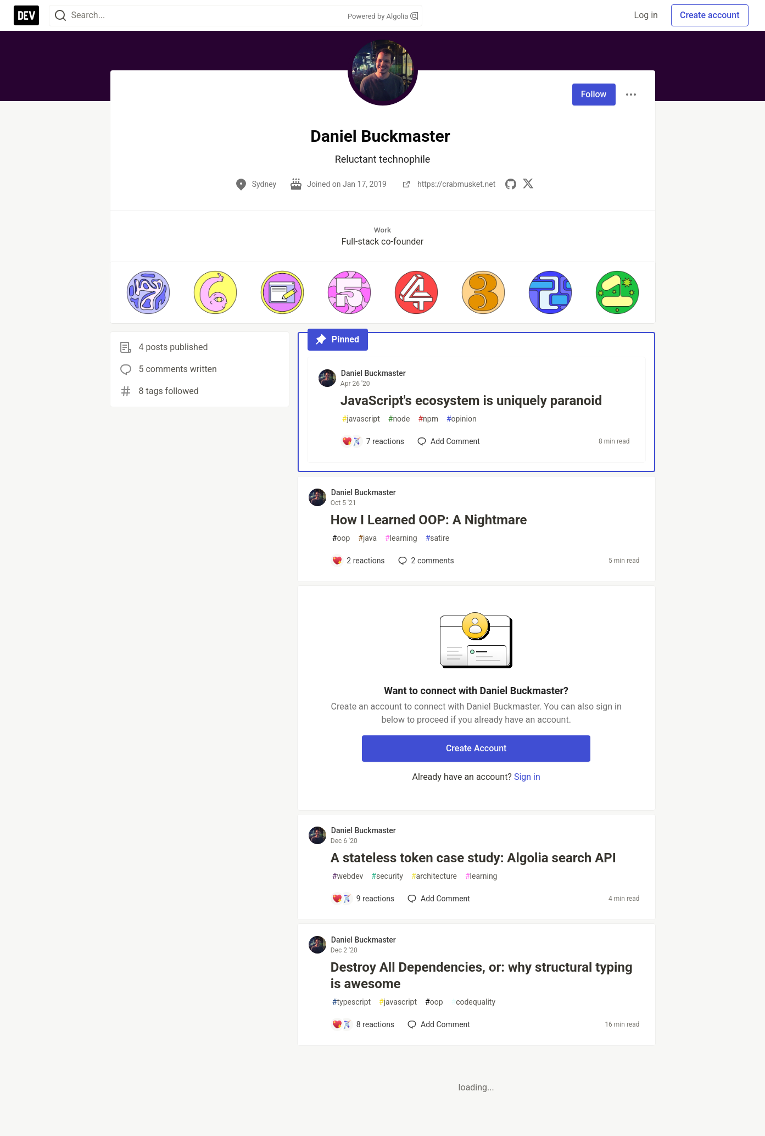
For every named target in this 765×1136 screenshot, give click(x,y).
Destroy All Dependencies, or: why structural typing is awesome (482, 975)
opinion (461, 419)
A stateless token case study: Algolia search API (473, 858)
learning (401, 538)
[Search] (60, 15)
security (387, 876)
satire (438, 538)
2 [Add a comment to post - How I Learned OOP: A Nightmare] (425, 560)
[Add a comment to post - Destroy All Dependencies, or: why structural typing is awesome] (363, 1024)
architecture (434, 876)
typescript (351, 1002)
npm (428, 419)
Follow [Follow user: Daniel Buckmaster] (594, 94)
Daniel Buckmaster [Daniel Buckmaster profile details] (373, 373)
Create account (710, 15)
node (399, 419)
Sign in (527, 777)
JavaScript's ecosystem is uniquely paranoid (471, 400)
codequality (473, 1002)
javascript (361, 419)
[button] (148, 292)
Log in (646, 15)
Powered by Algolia (383, 16)
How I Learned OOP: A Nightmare (429, 520)
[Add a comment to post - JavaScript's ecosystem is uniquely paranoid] (373, 441)
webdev (347, 876)
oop (341, 538)
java (367, 538)
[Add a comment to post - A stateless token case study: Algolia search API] (363, 898)
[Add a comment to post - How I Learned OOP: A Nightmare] (358, 560)
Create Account (476, 748)
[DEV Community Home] (26, 15)
